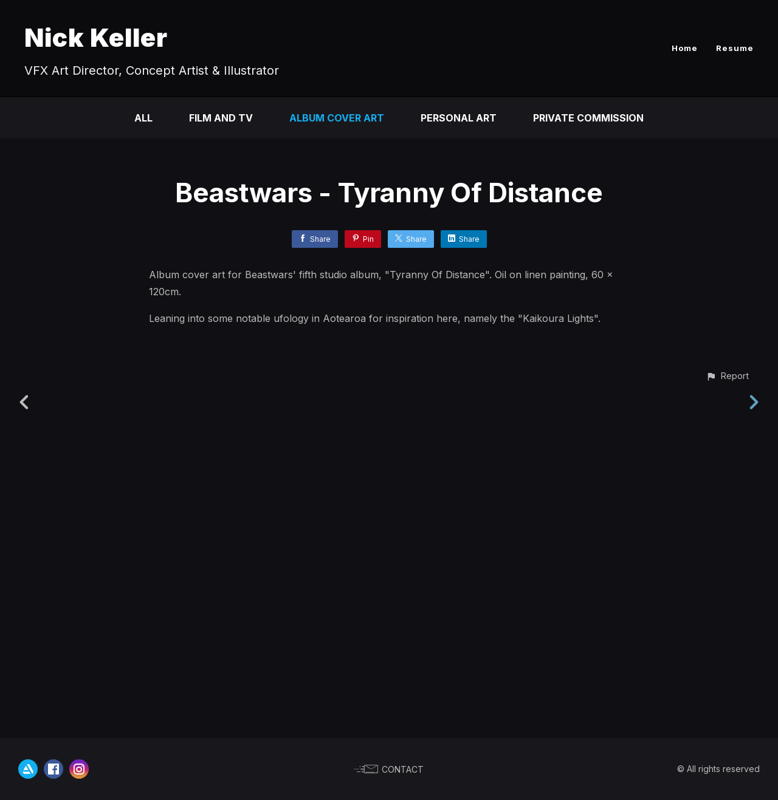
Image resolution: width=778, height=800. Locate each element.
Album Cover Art (336, 118)
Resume (735, 48)
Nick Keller (96, 37)
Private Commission (588, 118)
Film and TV (221, 118)
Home (685, 48)
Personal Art (459, 118)
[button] (727, 715)
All (143, 118)
